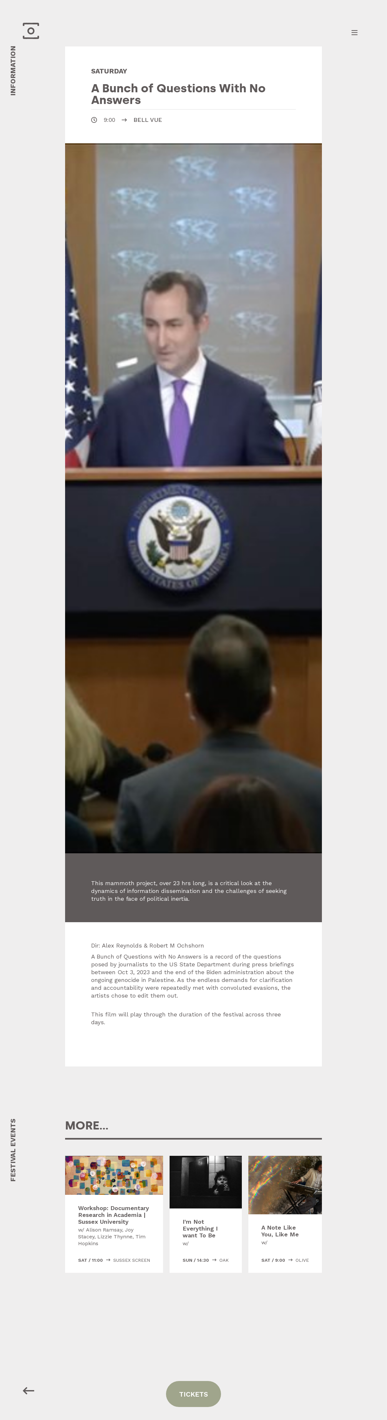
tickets (193, 1394)
